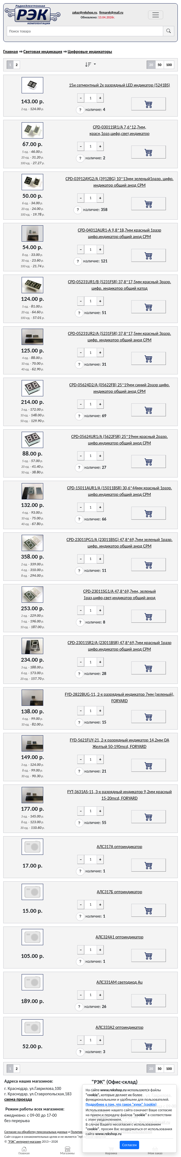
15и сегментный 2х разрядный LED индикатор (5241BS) (119, 85)
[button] (80, 110)
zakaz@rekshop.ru (84, 12)
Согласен (129, 1145)
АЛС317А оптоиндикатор (119, 846)
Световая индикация (42, 51)
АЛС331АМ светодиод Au (119, 982)
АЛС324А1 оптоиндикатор (119, 937)
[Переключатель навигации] (155, 15)
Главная (10, 51)
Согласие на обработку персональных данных (36, 1132)
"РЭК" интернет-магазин (24, 1141)
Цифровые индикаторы (90, 51)
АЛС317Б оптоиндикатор (119, 891)
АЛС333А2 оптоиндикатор (119, 1027)
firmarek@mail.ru (111, 12)
